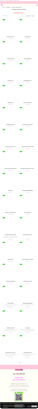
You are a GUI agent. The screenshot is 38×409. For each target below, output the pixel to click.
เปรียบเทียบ (11, 38)
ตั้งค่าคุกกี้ (28, 406)
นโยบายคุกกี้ (6, 407)
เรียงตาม (23, 15)
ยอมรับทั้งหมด (34, 406)
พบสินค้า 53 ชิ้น (5, 15)
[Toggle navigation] (37, 5)
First (18, 362)
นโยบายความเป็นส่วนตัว (22, 406)
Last (20, 362)
